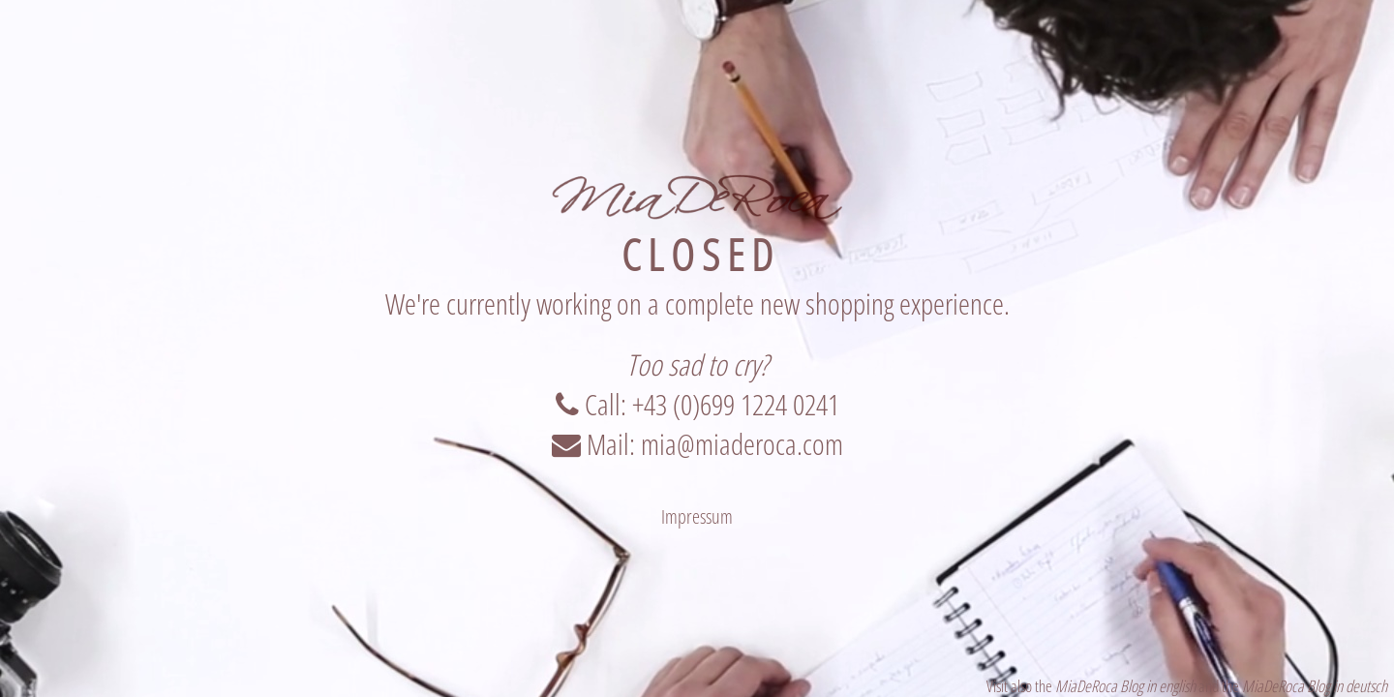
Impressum (697, 516)
